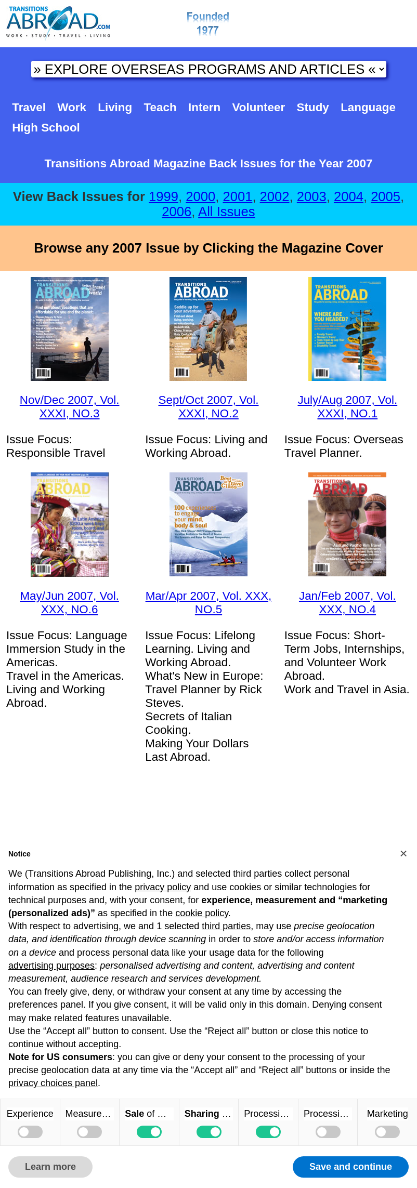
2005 (385, 196)
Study (313, 107)
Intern (204, 107)
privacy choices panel (53, 1083)
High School (46, 127)
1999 (163, 196)
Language (368, 107)
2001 (237, 196)
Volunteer (258, 107)
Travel (29, 107)
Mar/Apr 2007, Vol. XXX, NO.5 (209, 602)
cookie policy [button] (201, 913)
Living (115, 107)
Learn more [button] (50, 1166)
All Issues (226, 211)
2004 (348, 196)
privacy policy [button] (163, 887)
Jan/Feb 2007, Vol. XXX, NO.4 (347, 602)
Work (71, 107)
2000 (200, 196)
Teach (160, 107)
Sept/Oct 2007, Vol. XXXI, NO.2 (209, 406)
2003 (312, 196)
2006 (176, 211)
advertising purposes (51, 965)
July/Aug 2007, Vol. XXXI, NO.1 (347, 406)
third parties (226, 926)
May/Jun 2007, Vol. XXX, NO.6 (69, 602)
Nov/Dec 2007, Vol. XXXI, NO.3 (70, 406)
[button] (403, 853)
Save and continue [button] (350, 1166)
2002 (275, 196)
